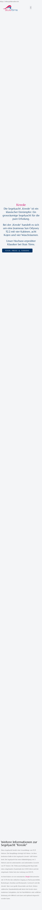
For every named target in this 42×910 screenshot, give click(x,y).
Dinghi (27, 877)
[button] (31, 7)
